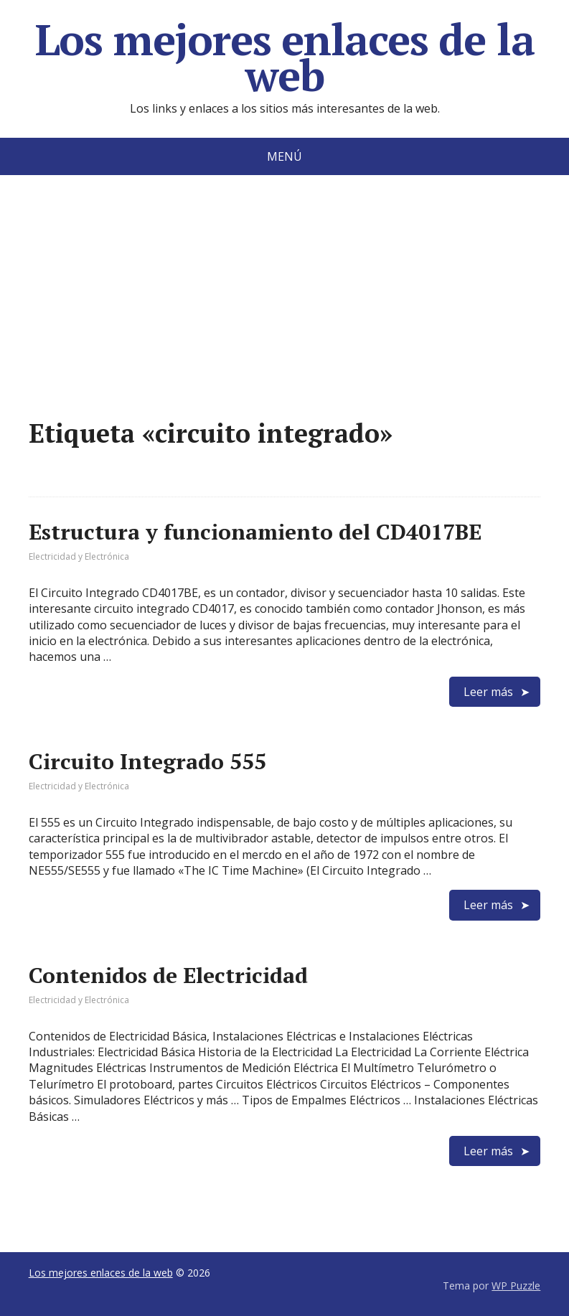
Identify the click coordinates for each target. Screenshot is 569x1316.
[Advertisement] (285, 318)
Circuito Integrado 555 (147, 761)
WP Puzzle (516, 1285)
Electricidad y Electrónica (79, 556)
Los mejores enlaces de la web (285, 57)
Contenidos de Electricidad (168, 975)
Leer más (488, 692)
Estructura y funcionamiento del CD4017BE (255, 531)
